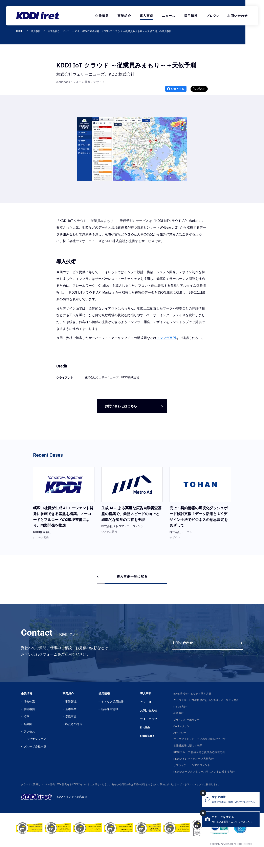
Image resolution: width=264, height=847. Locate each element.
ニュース (169, 15)
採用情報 (191, 15)
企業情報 (102, 15)
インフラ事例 (166, 338)
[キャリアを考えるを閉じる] (203, 813)
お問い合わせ (237, 15)
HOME (19, 31)
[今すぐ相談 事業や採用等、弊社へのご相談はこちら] (230, 799)
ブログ (211, 15)
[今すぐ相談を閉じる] (203, 793)
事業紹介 (124, 15)
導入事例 (146, 15)
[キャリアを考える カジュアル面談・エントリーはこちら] (230, 819)
